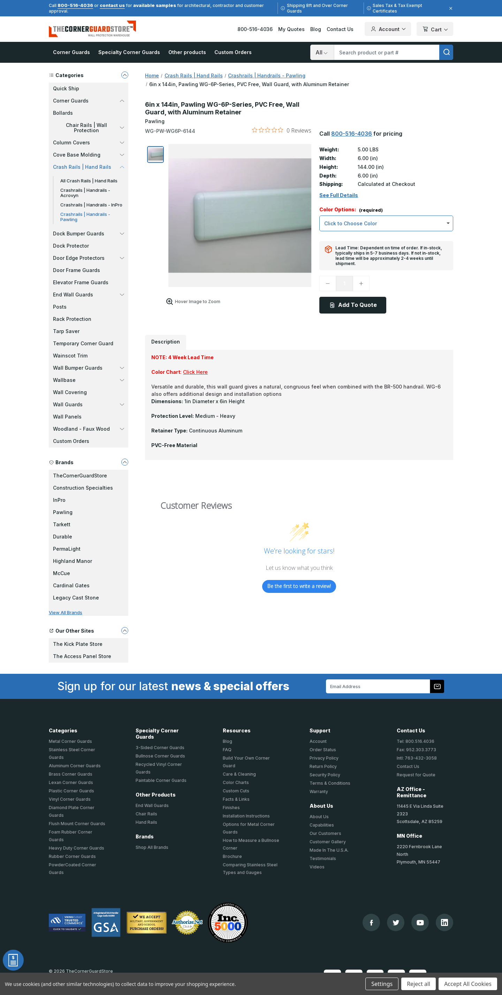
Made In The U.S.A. (329, 850)
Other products (187, 52)
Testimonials (323, 858)
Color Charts (236, 782)
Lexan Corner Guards (71, 782)
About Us (319, 816)
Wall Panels (67, 417)
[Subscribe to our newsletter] (437, 686)
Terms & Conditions (330, 783)
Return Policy (323, 766)
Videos (317, 866)
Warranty (319, 791)
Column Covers (88, 142)
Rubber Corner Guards (72, 856)
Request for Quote (416, 774)
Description (165, 342)
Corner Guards (71, 52)
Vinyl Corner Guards (70, 799)
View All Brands (65, 612)
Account (318, 741)
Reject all (418, 984)
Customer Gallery (328, 841)
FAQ (227, 749)
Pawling (63, 512)
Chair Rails (146, 813)
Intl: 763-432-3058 (417, 758)
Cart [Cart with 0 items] (435, 29)
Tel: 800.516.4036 (415, 741)
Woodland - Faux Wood (88, 429)
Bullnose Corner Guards (160, 756)
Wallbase (88, 380)
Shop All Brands (152, 847)
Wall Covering (70, 392)
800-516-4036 (75, 5)
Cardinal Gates (71, 585)
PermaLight (67, 549)
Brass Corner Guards (70, 774)
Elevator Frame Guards (80, 282)
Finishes (231, 807)
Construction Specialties (83, 488)
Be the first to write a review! (299, 586)
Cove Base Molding (88, 155)
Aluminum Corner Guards (75, 765)
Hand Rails (146, 822)
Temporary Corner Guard (83, 343)
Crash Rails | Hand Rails (88, 167)
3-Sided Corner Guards (160, 747)
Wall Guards (88, 404)
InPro (59, 500)
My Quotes (291, 29)
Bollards (63, 113)
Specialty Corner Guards (129, 52)
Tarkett (61, 524)
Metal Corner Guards (70, 741)
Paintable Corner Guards (161, 780)
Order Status (323, 749)
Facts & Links (236, 799)
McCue (61, 573)
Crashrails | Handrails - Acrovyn (85, 192)
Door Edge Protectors (88, 258)
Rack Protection (72, 319)
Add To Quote (353, 304)
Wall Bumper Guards (88, 368)
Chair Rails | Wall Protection (95, 127)
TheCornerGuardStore (80, 475)
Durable (62, 537)
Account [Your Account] (387, 28)
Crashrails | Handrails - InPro (91, 205)
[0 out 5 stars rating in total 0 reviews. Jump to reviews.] (281, 130)
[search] (446, 52)
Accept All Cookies (468, 984)
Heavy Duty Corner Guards (76, 848)
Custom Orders (233, 52)
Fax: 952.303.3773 (416, 749)
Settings (382, 984)
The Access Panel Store (82, 656)
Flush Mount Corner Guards (77, 823)
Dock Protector (71, 246)
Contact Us (340, 29)
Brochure (232, 856)
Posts (60, 307)
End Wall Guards (88, 294)
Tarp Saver (66, 331)
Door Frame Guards (76, 270)
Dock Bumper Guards (88, 233)
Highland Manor (72, 561)
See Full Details (338, 195)
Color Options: (351, 210)
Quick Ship (66, 88)
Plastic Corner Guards (71, 790)
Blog (315, 29)
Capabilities (322, 825)
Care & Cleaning (239, 774)
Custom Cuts (236, 790)
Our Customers (325, 833)
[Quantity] (344, 283)
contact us (112, 5)
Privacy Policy (324, 758)
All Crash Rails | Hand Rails (88, 180)
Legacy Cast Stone (76, 598)
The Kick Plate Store (77, 644)
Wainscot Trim (70, 356)
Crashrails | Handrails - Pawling (85, 216)
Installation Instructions (246, 816)
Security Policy (325, 774)
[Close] (449, 8)
